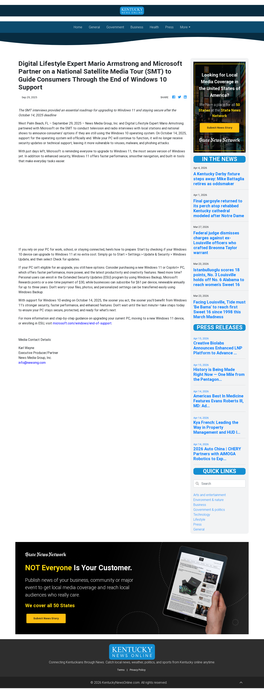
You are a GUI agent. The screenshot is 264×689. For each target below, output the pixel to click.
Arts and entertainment (209, 495)
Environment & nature (208, 500)
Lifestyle (199, 519)
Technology (201, 514)
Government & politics (209, 510)
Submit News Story (219, 127)
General (94, 27)
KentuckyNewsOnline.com (121, 682)
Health (154, 27)
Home (80, 26)
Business (137, 27)
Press (169, 27)
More (184, 27)
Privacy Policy (138, 670)
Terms (121, 670)
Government (115, 27)
